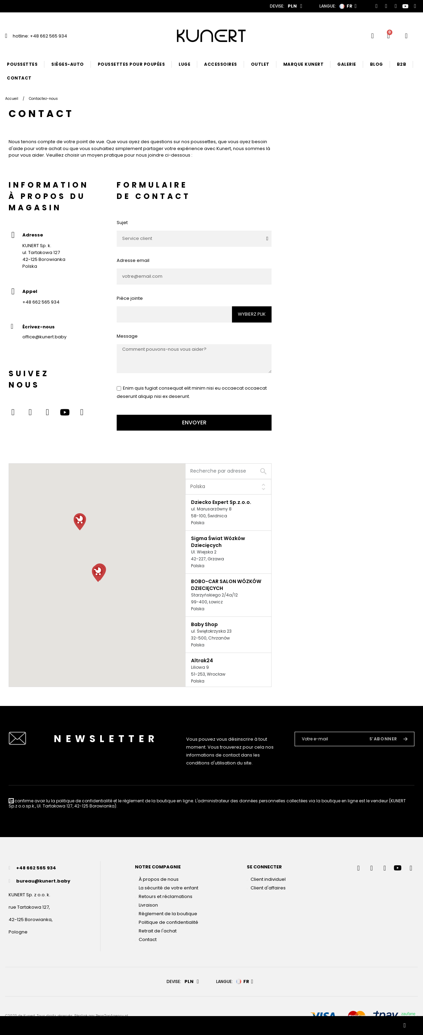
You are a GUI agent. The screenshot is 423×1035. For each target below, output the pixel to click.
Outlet (260, 64)
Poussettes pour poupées (131, 64)
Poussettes (22, 64)
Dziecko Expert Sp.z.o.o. (221, 502)
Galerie (346, 64)
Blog (376, 64)
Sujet (122, 222)
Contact (19, 78)
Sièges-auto (67, 64)
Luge (184, 64)
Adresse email (133, 260)
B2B (401, 64)
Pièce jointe (130, 298)
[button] (80, 521)
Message (127, 336)
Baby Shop (204, 624)
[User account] (406, 36)
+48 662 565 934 (41, 302)
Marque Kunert (303, 64)
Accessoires (220, 64)
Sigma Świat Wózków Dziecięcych (218, 542)
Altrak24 (202, 660)
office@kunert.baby (44, 337)
